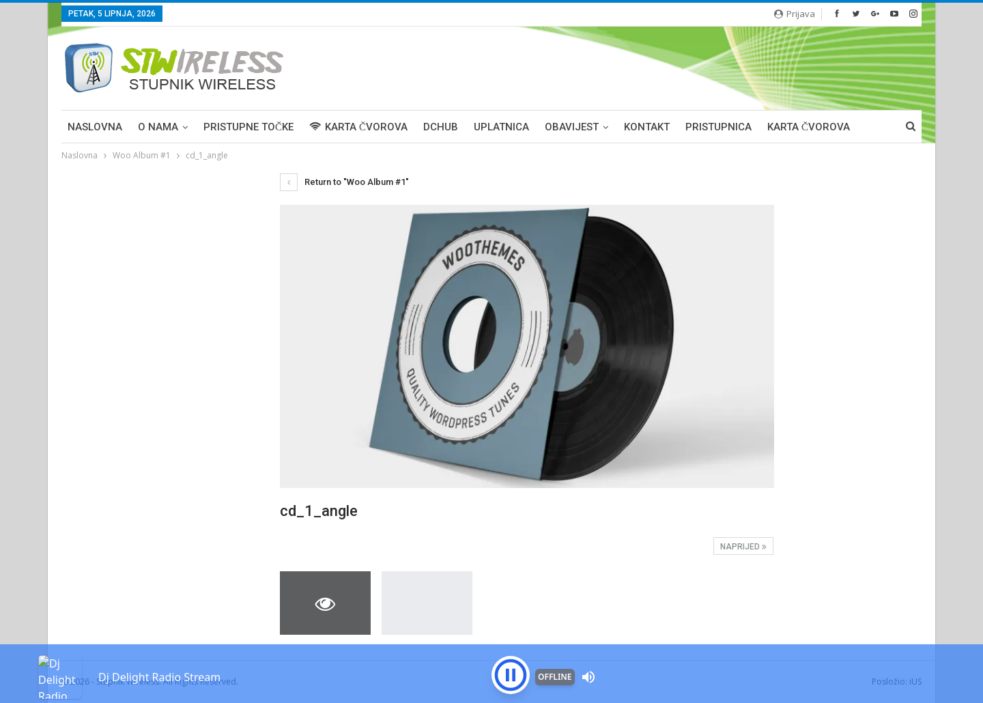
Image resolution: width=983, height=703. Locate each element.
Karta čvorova (808, 127)
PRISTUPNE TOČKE (248, 127)
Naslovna (95, 127)
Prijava (794, 14)
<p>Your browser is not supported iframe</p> (491, 652)
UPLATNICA (501, 127)
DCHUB (440, 127)
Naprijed (743, 546)
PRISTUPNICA (718, 127)
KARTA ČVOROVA (358, 127)
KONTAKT (647, 127)
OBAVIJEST (572, 127)
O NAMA (158, 127)
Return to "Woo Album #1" (344, 182)
